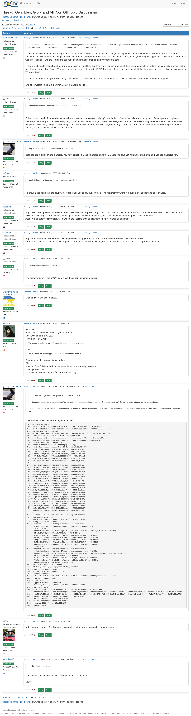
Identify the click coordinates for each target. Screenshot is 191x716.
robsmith (7, 207)
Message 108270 (31, 621)
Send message (9, 48)
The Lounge (26, 17)
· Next (57, 28)
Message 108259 (31, 292)
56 (19, 28)
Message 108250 (91, 232)
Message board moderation (13, 20)
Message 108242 (31, 37)
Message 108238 (91, 37)
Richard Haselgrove (12, 37)
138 (52, 28)
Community (26, 3)
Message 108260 (31, 323)
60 (36, 28)
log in (32, 25)
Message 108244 (31, 141)
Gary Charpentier (13, 141)
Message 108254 (31, 207)
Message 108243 (31, 98)
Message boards (10, 17)
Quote (48, 93)
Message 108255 (31, 232)
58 (27, 28)
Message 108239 (91, 141)
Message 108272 (31, 659)
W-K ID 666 (8, 659)
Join (174, 3)
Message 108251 (31, 173)
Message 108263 (31, 386)
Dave (7, 98)
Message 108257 (31, 258)
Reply (41, 93)
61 (40, 28)
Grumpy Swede (10, 292)
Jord (7, 621)
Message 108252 (91, 207)
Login (182, 3)
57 (23, 28)
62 (44, 28)
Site (39, 3)
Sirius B (6, 323)
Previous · (7, 28)
